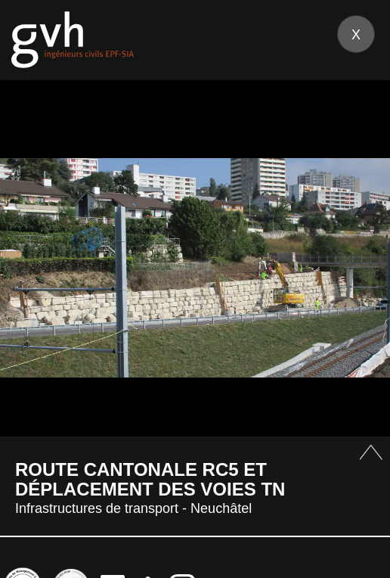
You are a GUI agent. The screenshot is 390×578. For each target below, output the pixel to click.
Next (360, 267)
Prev (29, 267)
